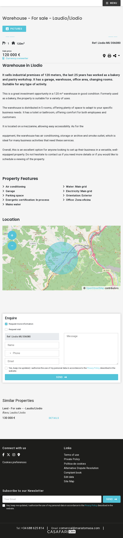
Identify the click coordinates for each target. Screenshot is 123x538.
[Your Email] (51, 499)
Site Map (69, 481)
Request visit (15, 329)
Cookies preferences (14, 462)
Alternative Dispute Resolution (81, 468)
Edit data (69, 477)
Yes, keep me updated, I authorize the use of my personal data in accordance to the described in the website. (62, 369)
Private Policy (72, 459)
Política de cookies (75, 463)
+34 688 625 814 (32, 528)
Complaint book (73, 472)
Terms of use (71, 454)
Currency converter (15, 58)
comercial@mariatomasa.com (79, 528)
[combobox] (8, 353)
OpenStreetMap (95, 288)
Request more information (21, 324)
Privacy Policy (93, 368)
